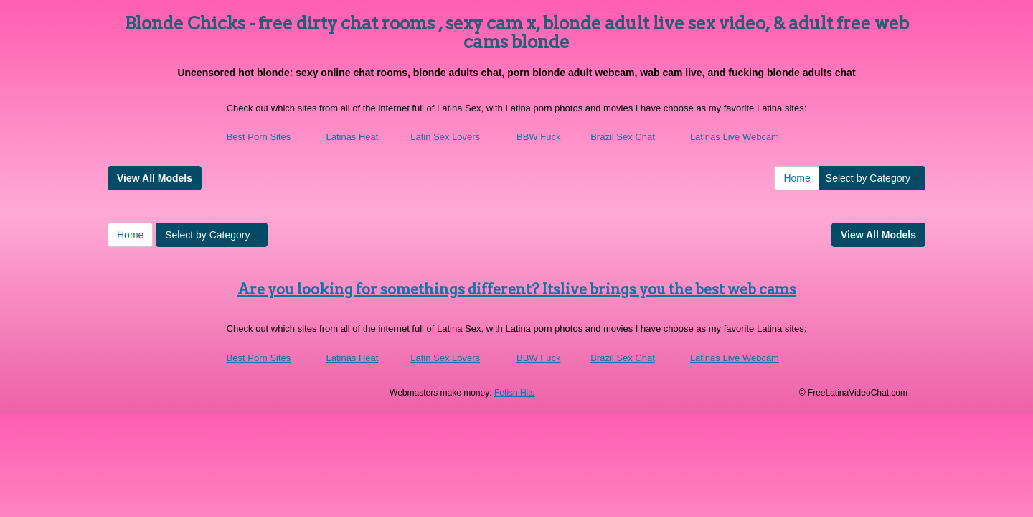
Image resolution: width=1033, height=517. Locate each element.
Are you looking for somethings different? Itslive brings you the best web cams (516, 289)
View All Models (154, 178)
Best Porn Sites (259, 136)
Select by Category (872, 178)
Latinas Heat (352, 136)
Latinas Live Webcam (734, 136)
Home (796, 178)
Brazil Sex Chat (622, 136)
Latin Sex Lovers (445, 136)
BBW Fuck (538, 136)
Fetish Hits (514, 393)
